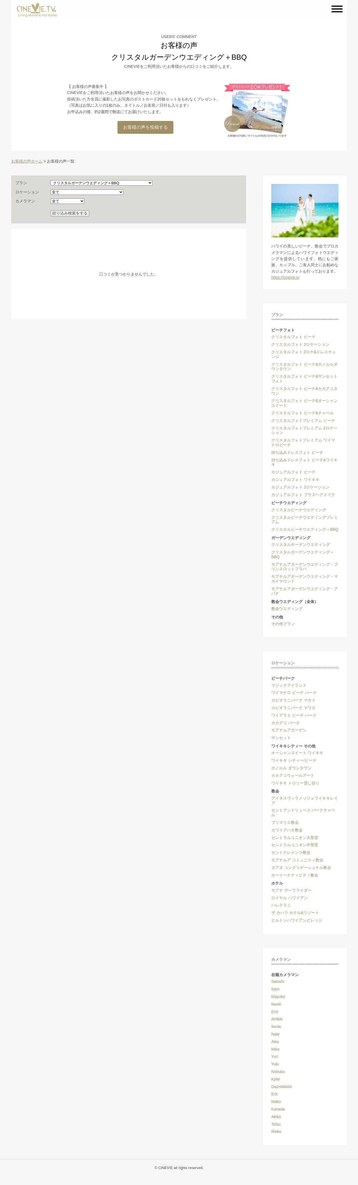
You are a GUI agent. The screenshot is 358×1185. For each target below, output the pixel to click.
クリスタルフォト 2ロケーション (300, 344)
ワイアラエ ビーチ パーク (294, 715)
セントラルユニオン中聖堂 (294, 845)
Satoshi (277, 981)
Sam (275, 989)
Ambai (276, 1019)
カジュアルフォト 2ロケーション (300, 487)
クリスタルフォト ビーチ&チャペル (302, 413)
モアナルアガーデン (289, 730)
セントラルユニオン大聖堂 (294, 837)
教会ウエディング (287, 608)
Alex (275, 1041)
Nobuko (278, 1071)
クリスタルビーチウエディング (298, 510)
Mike (275, 1049)
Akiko (276, 1116)
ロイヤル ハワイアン (289, 898)
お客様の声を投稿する (145, 127)
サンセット (281, 737)
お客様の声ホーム (27, 161)
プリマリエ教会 (285, 822)
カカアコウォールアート (292, 775)
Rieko (276, 1131)
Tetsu (276, 1124)
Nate (275, 1034)
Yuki (275, 1064)
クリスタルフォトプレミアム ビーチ (303, 420)
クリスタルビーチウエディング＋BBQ (304, 529)
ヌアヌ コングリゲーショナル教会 (301, 867)
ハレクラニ (281, 905)
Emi (274, 1011)
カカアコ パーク (285, 723)
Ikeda (276, 1026)
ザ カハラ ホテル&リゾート (295, 912)
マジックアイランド (289, 685)
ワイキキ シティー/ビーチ (294, 760)
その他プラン (283, 623)
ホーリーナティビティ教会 (294, 875)
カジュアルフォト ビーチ (293, 472)
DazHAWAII (281, 1087)
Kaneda (278, 1109)
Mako (276, 1101)
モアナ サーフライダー (291, 890)
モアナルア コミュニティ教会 (297, 860)
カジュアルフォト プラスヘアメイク (303, 494)
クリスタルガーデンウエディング (300, 544)
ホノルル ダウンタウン (291, 768)
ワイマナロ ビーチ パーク (294, 692)
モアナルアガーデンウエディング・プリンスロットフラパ (304, 566)
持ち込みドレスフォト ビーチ (297, 452)
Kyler (275, 1079)
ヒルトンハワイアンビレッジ (296, 920)
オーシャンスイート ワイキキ (297, 753)
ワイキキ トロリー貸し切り (295, 783)
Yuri (274, 1056)
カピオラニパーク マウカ (293, 707)
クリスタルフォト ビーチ (293, 337)
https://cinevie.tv (285, 277)
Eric (274, 1094)
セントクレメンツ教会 (290, 852)
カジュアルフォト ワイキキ (295, 479)
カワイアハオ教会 (287, 830)
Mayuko (278, 996)
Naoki (276, 1004)
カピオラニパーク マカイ (293, 700)
